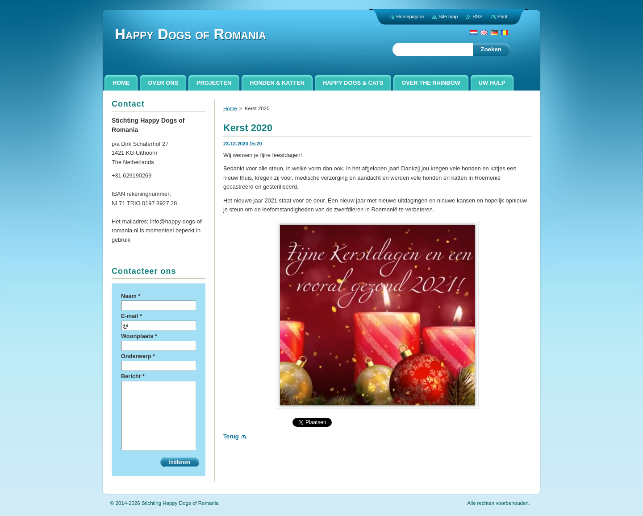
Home (230, 108)
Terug (231, 436)
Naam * (130, 296)
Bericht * (133, 376)
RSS (477, 16)
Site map (448, 16)
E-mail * (131, 316)
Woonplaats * (139, 336)
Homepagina (410, 16)
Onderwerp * (138, 356)
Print (502, 16)
